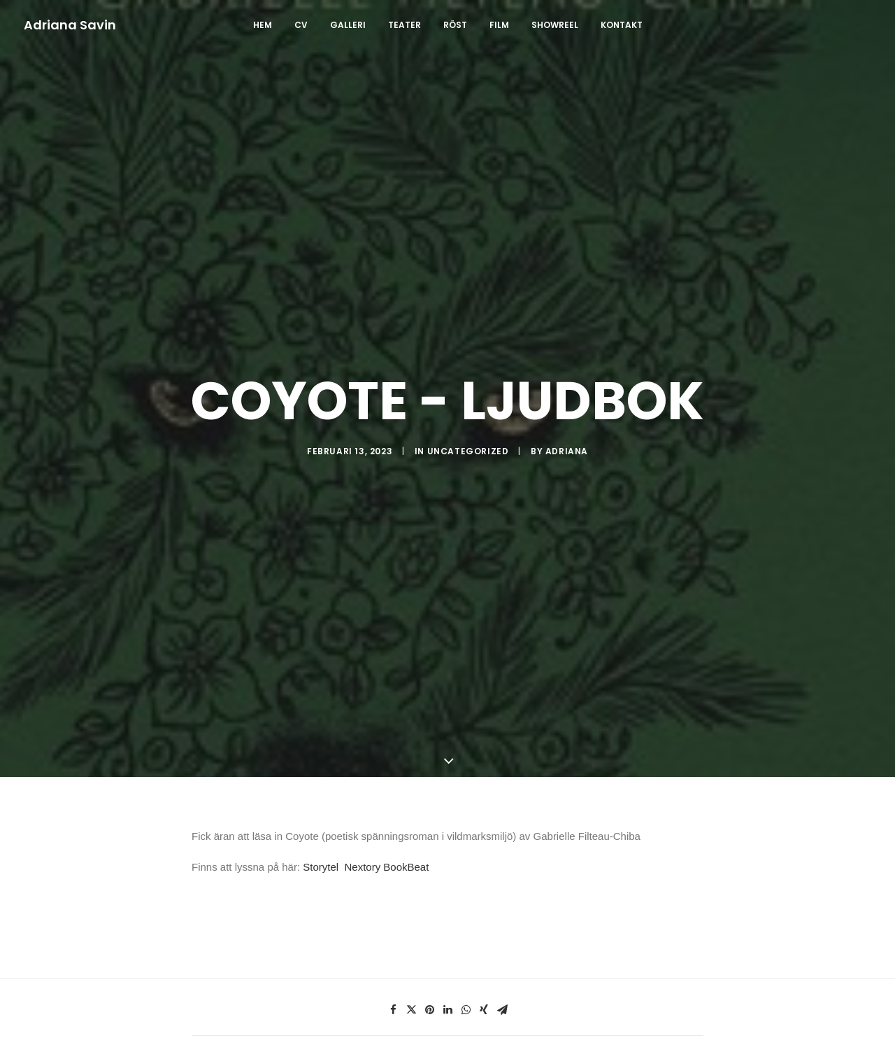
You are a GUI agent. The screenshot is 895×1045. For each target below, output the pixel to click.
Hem (262, 25)
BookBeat (406, 759)
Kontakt (622, 25)
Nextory (362, 759)
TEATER (404, 25)
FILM (499, 25)
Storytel (320, 759)
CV (301, 25)
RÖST (455, 25)
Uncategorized (468, 397)
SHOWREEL (554, 25)
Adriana (566, 397)
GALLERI (348, 25)
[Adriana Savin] (70, 25)
